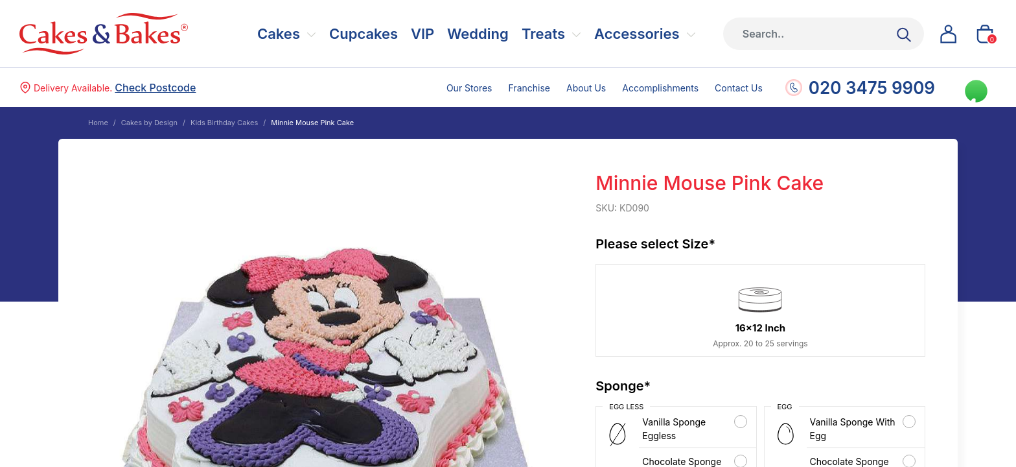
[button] (948, 34)
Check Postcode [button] (155, 87)
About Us (586, 87)
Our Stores (469, 87)
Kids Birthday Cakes (224, 122)
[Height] (823, 34)
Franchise (529, 87)
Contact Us (739, 87)
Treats (543, 33)
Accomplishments (660, 87)
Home (98, 122)
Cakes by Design (149, 122)
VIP (422, 33)
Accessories (637, 33)
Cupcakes (363, 33)
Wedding (478, 33)
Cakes (278, 33)
